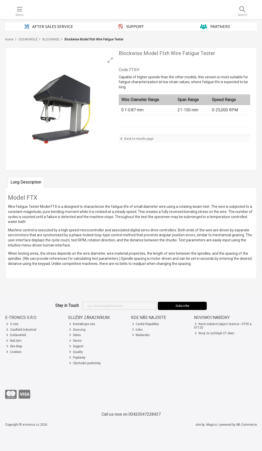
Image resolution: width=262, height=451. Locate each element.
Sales (75, 335)
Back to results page (139, 139)
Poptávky (77, 357)
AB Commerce (246, 424)
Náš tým (13, 340)
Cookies (13, 352)
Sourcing (77, 329)
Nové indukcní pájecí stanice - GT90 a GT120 (223, 325)
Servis (75, 340)
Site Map (14, 346)
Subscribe (182, 306)
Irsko (137, 329)
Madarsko (141, 335)
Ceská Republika (145, 324)
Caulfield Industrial (21, 329)
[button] (110, 60)
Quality (76, 352)
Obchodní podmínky (85, 363)
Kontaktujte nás (82, 324)
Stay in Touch (67, 305)
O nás (12, 324)
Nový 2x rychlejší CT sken (214, 333)
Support (76, 346)
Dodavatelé (16, 335)
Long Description (25, 182)
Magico (211, 424)
